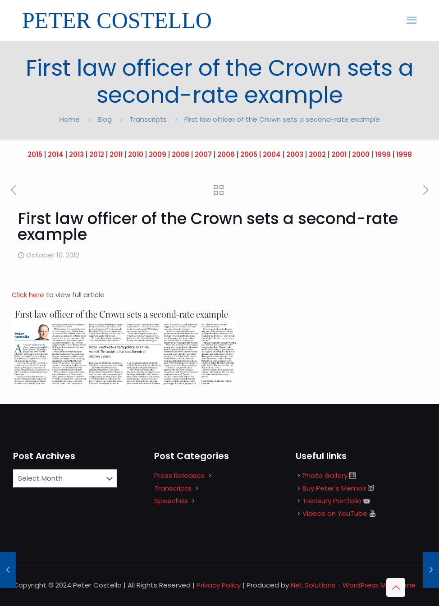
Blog (104, 119)
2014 (56, 154)
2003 (294, 154)
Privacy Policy (219, 585)
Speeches (171, 500)
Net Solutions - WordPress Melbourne (353, 585)
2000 (361, 154)
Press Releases (179, 475)
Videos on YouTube (334, 513)
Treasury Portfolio (331, 500)
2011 (116, 154)
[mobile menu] (411, 20)
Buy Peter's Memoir (334, 488)
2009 (157, 154)
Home (69, 119)
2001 (339, 154)
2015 (34, 154)
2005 (248, 154)
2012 (96, 154)
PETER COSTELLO (117, 20)
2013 (76, 154)
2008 (180, 154)
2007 (203, 154)
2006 (226, 154)
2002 (317, 154)
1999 (383, 154)
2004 (272, 154)
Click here (29, 294)
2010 (135, 154)
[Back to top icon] (395, 587)
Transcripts (148, 119)
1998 (404, 154)
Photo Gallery (325, 475)
